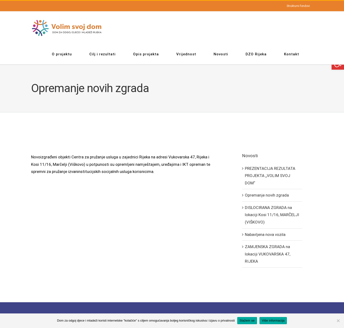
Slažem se (247, 320)
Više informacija (273, 320)
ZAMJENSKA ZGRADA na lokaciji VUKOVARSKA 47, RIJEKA (267, 254)
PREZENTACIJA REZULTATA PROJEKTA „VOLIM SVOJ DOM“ (270, 175)
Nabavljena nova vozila (265, 234)
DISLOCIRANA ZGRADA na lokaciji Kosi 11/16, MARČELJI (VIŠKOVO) (272, 214)
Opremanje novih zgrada (267, 195)
